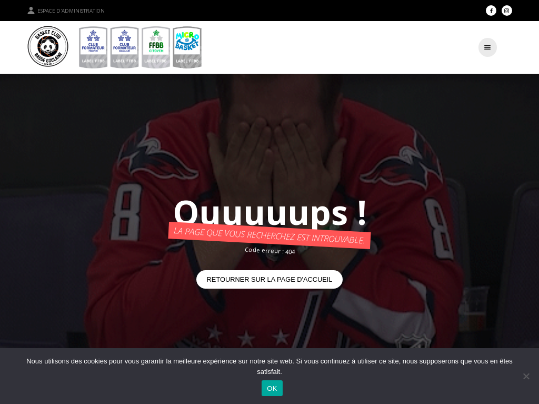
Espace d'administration (66, 10)
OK (272, 388)
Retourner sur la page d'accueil (270, 279)
